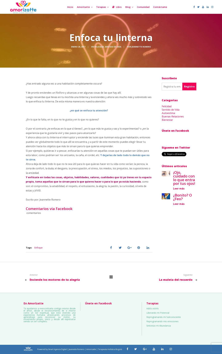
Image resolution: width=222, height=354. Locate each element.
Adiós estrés (152, 308)
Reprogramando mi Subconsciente (163, 317)
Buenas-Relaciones (173, 116)
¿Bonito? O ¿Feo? (182, 197)
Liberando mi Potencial (157, 312)
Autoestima (168, 113)
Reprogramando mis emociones (162, 321)
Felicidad (99, 46)
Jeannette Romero (141, 46)
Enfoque (38, 247)
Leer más (179, 188)
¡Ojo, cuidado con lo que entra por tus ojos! (184, 178)
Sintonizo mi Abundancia (158, 325)
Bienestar (167, 120)
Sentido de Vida (113, 46)
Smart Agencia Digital (57, 349)
